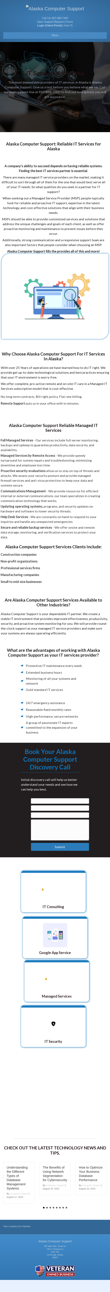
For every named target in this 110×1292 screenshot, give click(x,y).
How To (68, 37)
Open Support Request (50, 34)
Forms (69, 34)
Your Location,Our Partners (17, 1238)
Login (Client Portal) (49, 37)
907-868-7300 (60, 30)
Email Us (62, 1258)
